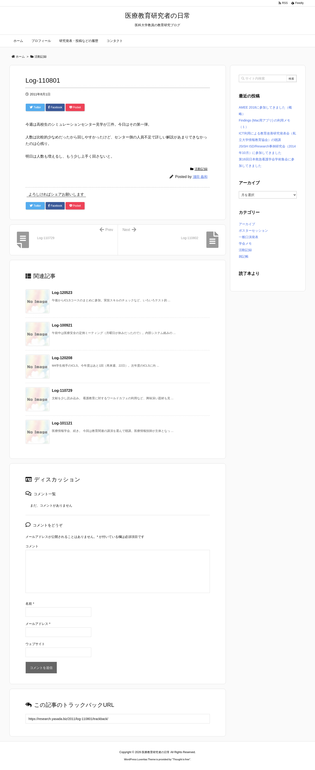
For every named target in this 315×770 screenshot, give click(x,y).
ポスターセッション (253, 230)
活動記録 (201, 169)
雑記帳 (244, 256)
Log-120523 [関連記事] (62, 293)
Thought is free (181, 759)
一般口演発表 (248, 237)
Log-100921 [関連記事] (62, 325)
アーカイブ (247, 224)
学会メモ (245, 243)
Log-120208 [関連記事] (62, 358)
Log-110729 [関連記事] (62, 391)
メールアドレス (37, 624)
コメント (31, 546)
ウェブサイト (35, 644)
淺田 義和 (200, 177)
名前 (29, 603)
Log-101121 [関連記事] (62, 423)
